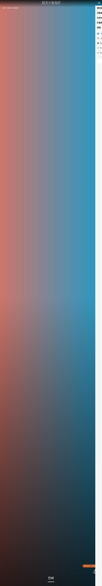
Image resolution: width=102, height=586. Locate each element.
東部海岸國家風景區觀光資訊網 (51, 3)
